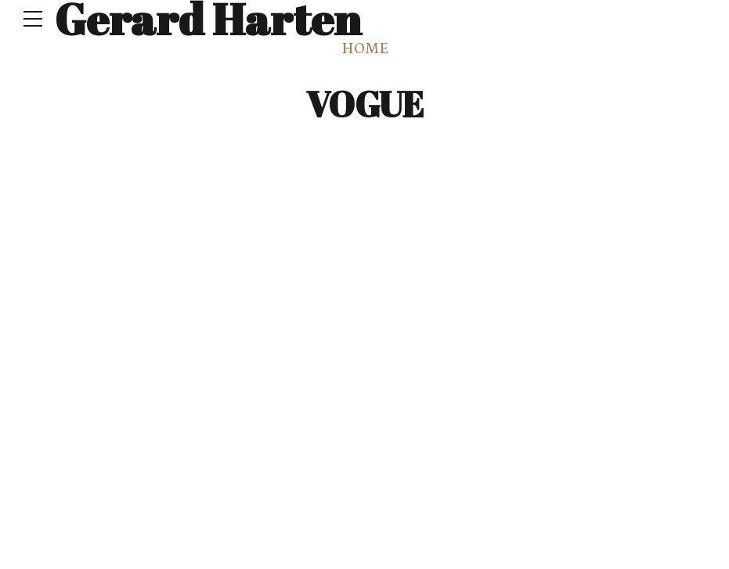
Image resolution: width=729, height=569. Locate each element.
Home (364, 48)
